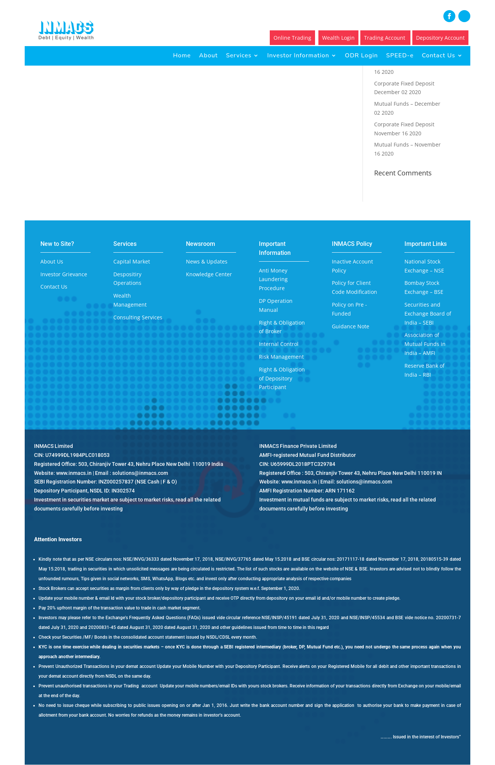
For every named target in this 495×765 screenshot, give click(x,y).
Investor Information (298, 55)
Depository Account (440, 37)
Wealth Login (338, 37)
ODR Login (361, 55)
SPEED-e (399, 55)
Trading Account (385, 37)
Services (238, 55)
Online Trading (292, 37)
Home (182, 55)
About (208, 55)
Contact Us (438, 55)
